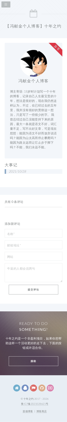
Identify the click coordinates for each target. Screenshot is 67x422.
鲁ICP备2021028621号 (34, 403)
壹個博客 (28, 411)
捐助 (33, 361)
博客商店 (41, 411)
